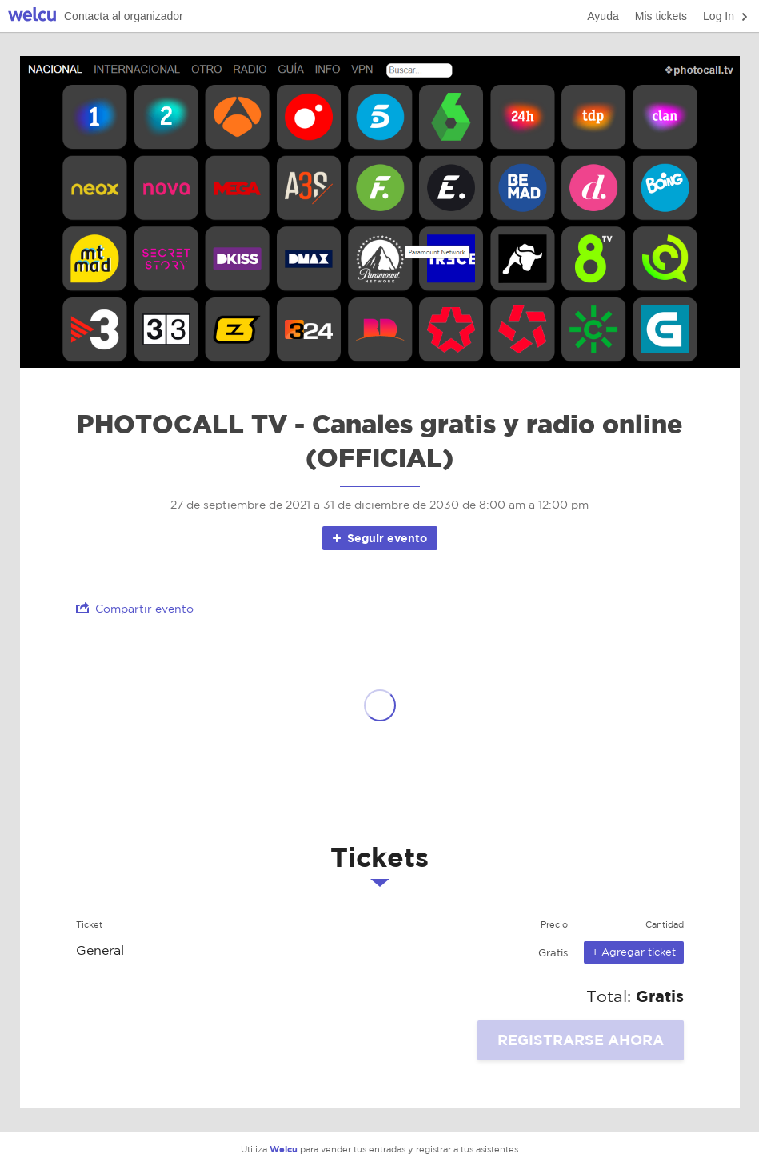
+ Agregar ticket (634, 952)
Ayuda (602, 16)
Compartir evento (135, 608)
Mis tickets (661, 16)
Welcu (32, 16)
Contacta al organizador (123, 16)
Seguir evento (378, 538)
